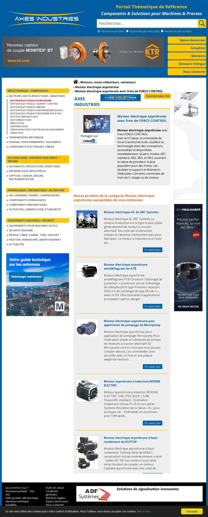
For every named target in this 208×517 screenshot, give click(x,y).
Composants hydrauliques (27, 200)
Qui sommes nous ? (16, 487)
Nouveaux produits (16, 491)
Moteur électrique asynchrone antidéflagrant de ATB (125, 267)
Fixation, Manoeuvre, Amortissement (35, 239)
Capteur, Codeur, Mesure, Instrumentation (26, 177)
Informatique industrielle (27, 171)
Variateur (16, 132)
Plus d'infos (148, 511)
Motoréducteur (20, 119)
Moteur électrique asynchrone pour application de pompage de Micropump (132, 323)
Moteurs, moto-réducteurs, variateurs (37, 96)
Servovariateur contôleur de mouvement (37, 129)
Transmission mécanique (26, 137)
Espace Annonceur (192, 40)
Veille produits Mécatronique (21, 498)
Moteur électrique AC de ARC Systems (131, 212)
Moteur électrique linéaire (27, 107)
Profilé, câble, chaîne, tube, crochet (34, 235)
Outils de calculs (55, 487)
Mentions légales (55, 498)
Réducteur (17, 123)
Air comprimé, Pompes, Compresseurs (34, 195)
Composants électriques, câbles (31, 146)
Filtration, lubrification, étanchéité (35, 209)
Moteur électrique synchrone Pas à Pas (35, 113)
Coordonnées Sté (157, 96)
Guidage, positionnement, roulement (35, 142)
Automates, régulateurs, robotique (34, 166)
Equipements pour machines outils (33, 225)
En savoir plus (153, 250)
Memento (198, 56)
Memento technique (17, 501)
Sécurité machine (21, 230)
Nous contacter (194, 72)
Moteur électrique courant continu (34, 103)
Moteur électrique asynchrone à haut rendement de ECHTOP (130, 440)
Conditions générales (52, 492)
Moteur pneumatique (24, 116)
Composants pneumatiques (28, 204)
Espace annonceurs (57, 501)
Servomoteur (19, 126)
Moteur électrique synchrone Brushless (36, 110)
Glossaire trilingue (192, 64)
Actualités (198, 48)
